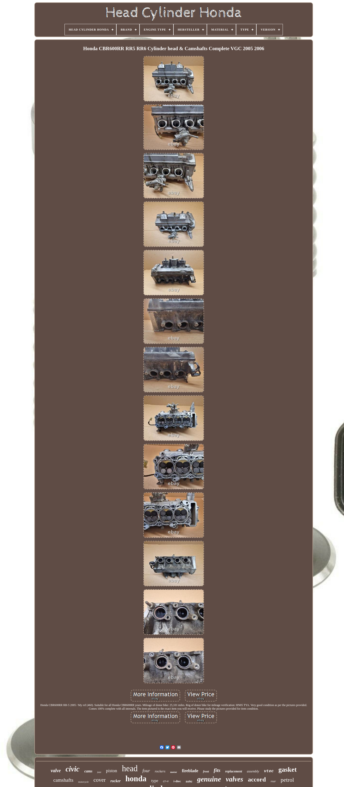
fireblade (190, 770)
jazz (99, 772)
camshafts (63, 780)
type (154, 780)
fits (217, 770)
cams (88, 771)
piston (111, 770)
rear (273, 781)
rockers (160, 771)
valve (56, 770)
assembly (253, 771)
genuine (209, 779)
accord (257, 779)
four (146, 770)
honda (135, 778)
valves (234, 779)
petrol (287, 780)
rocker (115, 781)
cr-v (166, 781)
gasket (288, 769)
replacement (233, 771)
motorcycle (83, 782)
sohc (189, 781)
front (206, 771)
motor (173, 772)
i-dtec (177, 781)
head (130, 768)
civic (72, 769)
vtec (269, 771)
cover (99, 780)
